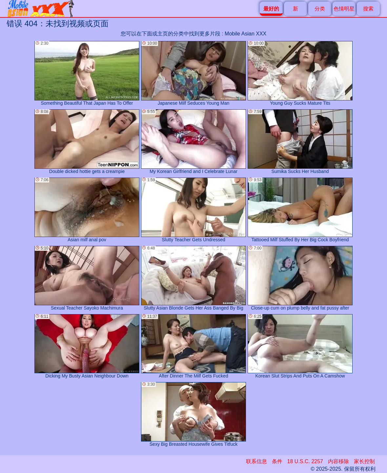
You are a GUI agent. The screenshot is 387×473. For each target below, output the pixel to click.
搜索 (368, 8)
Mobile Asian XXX (245, 33)
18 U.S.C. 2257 (305, 461)
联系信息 (256, 461)
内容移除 (338, 461)
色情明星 (344, 8)
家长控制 (364, 461)
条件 (277, 461)
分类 (320, 8)
